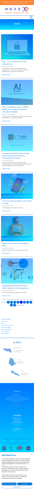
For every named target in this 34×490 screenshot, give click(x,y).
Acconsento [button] (25, 483)
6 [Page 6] (24, 302)
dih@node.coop (17, 424)
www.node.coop (17, 425)
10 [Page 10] (14, 305)
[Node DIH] (17, 10)
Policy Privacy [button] (17, 487)
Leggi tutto (17, 402)
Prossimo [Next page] (18, 305)
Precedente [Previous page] (4, 302)
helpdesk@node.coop (17, 431)
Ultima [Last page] (22, 305)
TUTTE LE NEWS (6, 319)
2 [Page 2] (11, 302)
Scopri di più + (6, 74)
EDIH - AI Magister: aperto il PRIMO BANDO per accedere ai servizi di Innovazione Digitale (15, 109)
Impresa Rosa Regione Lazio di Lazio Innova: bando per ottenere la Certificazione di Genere (15, 155)
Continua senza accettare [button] (9, 483)
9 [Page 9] (11, 305)
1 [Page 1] (8, 302)
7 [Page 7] (27, 302)
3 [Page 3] (14, 302)
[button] (31, 454)
